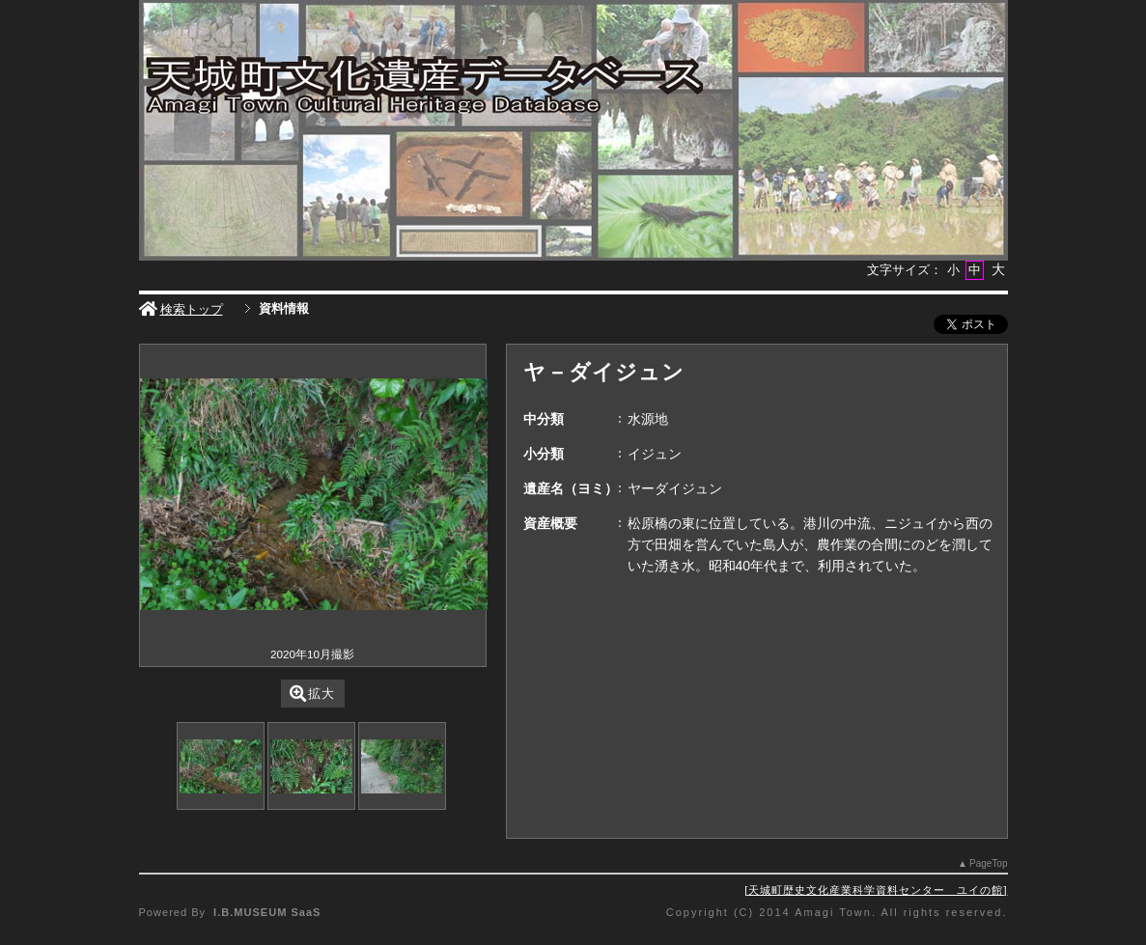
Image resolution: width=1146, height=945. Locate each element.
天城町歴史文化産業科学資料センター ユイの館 (875, 890)
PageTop (988, 863)
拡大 (312, 693)
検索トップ (181, 309)
